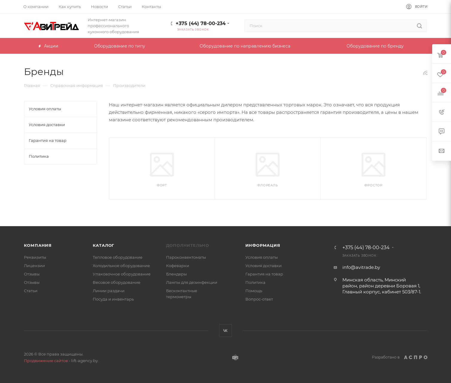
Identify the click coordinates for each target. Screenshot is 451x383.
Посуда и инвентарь (113, 299)
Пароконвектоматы (186, 257)
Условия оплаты (261, 257)
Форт (162, 185)
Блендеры (176, 274)
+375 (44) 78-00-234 (201, 23)
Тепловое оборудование (117, 257)
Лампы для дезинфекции (191, 282)
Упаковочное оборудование (122, 274)
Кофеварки (177, 265)
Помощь (253, 290)
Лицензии (34, 265)
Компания (38, 245)
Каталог (104, 245)
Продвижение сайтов (46, 360)
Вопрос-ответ (259, 299)
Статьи (30, 290)
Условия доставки (263, 265)
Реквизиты (35, 257)
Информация (262, 245)
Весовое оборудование (116, 282)
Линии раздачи (108, 290)
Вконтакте (225, 330)
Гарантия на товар (264, 274)
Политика (255, 282)
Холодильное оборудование (121, 265)
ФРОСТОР (373, 185)
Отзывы (32, 274)
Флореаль (267, 185)
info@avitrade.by (361, 267)
